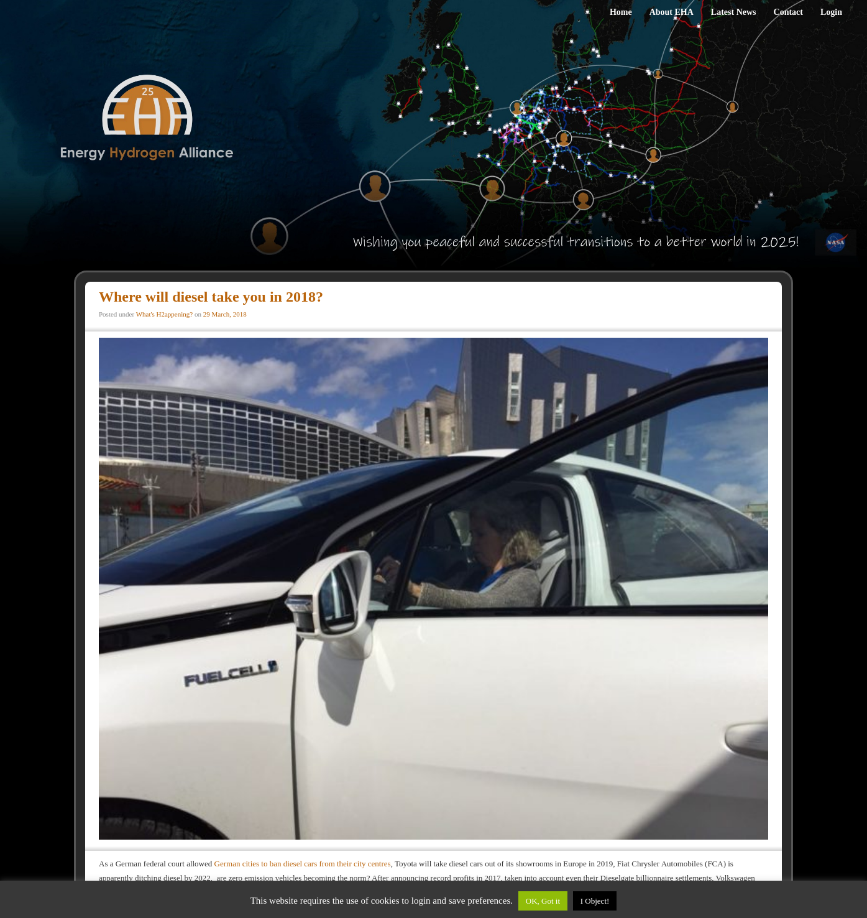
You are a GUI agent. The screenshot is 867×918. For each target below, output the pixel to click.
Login (831, 12)
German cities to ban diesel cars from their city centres (302, 863)
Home (621, 12)
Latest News (733, 12)
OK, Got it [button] (543, 901)
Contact (788, 12)
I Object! (595, 901)
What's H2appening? (164, 314)
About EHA (671, 12)
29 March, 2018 (225, 314)
